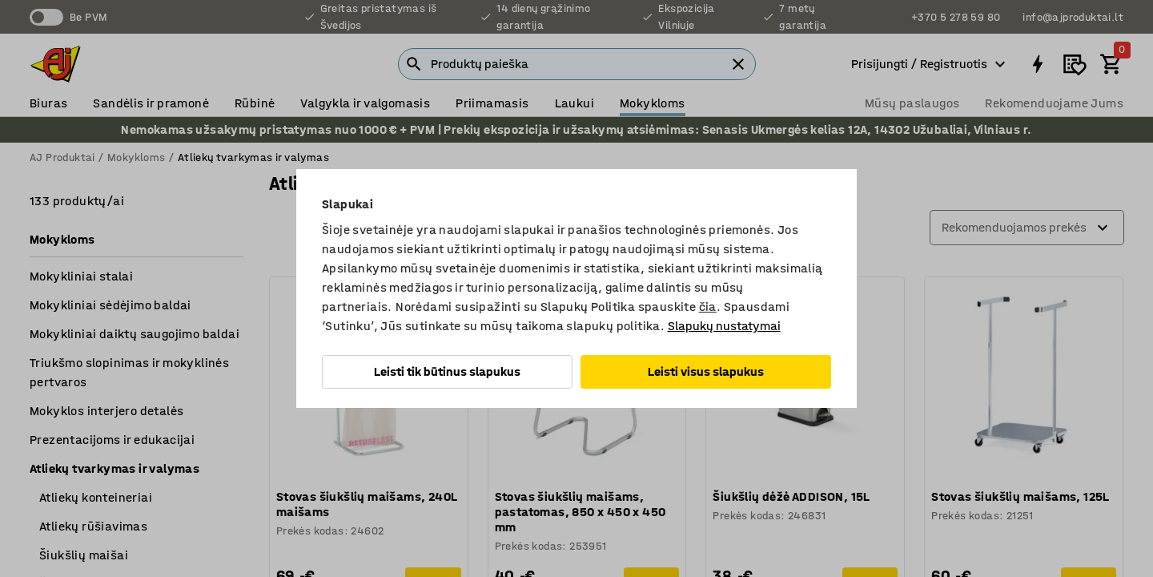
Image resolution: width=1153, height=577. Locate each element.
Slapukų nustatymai (724, 325)
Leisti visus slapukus (706, 371)
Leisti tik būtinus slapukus (447, 371)
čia (708, 306)
